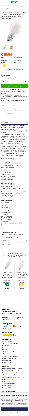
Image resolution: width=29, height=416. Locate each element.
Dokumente (5, 240)
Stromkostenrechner (8, 373)
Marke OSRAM (6, 244)
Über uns (4, 362)
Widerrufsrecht (6, 354)
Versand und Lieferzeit (8, 341)
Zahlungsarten (7, 324)
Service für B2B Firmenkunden (10, 343)
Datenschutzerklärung (6, 406)
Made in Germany (7, 381)
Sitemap (9, 385)
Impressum (5, 349)
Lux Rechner (17, 373)
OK (14, 409)
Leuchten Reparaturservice (9, 358)
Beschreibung (6, 122)
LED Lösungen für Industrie (9, 377)
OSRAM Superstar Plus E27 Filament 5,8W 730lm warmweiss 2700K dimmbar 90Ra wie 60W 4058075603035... (21, 275)
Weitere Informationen (14, 413)
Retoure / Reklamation (8, 345)
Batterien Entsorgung (8, 360)
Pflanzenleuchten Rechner (9, 375)
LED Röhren (21, 377)
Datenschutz (14, 354)
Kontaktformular (14, 320)
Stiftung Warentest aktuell (9, 383)
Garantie (10, 362)
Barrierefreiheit (9, 352)
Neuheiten (9, 387)
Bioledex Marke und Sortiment (10, 370)
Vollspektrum (21, 375)
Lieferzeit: (4, 60)
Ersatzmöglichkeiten (8, 379)
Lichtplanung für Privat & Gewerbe (12, 368)
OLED (3, 387)
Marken (4, 385)
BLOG (3, 347)
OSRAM (15, 62)
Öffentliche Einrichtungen (9, 356)
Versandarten (7, 332)
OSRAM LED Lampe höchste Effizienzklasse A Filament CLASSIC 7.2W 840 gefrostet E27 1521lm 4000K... (7, 275)
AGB (3, 352)
